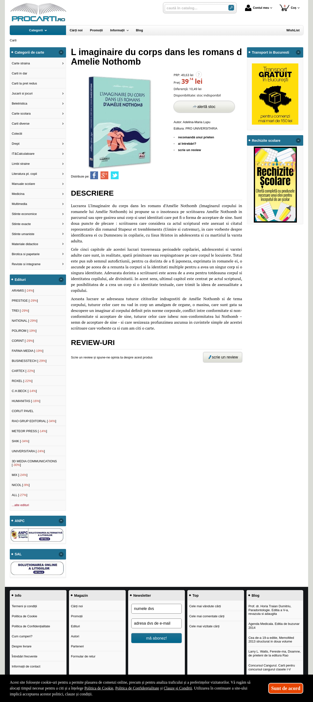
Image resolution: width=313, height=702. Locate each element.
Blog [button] (255, 595)
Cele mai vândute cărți (205, 606)
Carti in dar (19, 73)
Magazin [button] (81, 595)
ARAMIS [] (23, 290)
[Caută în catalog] (231, 8)
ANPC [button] (20, 521)
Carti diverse (21, 123)
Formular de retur (83, 656)
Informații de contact (26, 666)
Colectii (17, 133)
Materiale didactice (25, 244)
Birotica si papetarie (26, 254)
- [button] (61, 52)
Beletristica (19, 103)
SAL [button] (18, 554)
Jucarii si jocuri (22, 93)
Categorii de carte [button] (29, 52)
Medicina (18, 194)
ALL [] (19, 495)
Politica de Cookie (24, 616)
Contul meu (257, 8)
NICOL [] (21, 485)
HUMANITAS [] (26, 401)
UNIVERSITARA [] (28, 451)
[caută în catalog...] (194, 8)
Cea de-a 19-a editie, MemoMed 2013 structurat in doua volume (271, 639)
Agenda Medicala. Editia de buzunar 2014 (274, 626)
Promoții (77, 616)
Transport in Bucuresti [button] (270, 52)
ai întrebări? (187, 143)
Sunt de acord (285, 688)
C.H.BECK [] (24, 391)
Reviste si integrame (26, 264)
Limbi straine (21, 164)
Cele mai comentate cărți (206, 616)
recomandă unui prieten (196, 137)
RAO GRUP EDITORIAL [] (34, 421)
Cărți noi (77, 606)
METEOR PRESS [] (29, 431)
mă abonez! (156, 638)
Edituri (75, 626)
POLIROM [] (24, 331)
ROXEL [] (22, 381)
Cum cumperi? (22, 636)
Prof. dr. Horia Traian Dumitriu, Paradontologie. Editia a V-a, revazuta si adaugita (269, 610)
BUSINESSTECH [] (29, 361)
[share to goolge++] (104, 175)
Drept (16, 143)
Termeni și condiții (24, 606)
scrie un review (189, 150)
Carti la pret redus (24, 83)
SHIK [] (20, 441)
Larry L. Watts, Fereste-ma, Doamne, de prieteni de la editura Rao (274, 653)
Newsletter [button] (142, 595)
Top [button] (195, 595)
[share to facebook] (94, 175)
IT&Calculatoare (23, 153)
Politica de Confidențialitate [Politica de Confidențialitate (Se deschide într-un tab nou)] (137, 688)
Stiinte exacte (21, 224)
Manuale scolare (23, 184)
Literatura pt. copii (24, 174)
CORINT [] (23, 341)
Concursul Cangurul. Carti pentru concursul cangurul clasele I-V (271, 667)
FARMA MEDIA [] (27, 351)
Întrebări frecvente (24, 656)
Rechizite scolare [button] (266, 141)
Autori (75, 636)
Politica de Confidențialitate (31, 626)
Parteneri (77, 646)
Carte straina (21, 63)
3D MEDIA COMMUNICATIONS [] (34, 463)
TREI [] (20, 310)
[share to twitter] (115, 175)
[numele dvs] (156, 609)
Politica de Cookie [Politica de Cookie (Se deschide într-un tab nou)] (98, 688)
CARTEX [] (23, 371)
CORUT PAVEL (23, 411)
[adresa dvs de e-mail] (156, 623)
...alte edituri (20, 505)
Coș (287, 7)
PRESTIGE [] (25, 300)
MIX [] (19, 475)
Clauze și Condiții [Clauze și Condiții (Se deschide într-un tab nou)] (178, 688)
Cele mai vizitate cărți (204, 626)
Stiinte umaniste (23, 234)
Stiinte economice (24, 214)
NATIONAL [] (24, 320)
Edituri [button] (20, 280)
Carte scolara (21, 113)
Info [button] (18, 595)
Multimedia (19, 204)
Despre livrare (22, 646)
